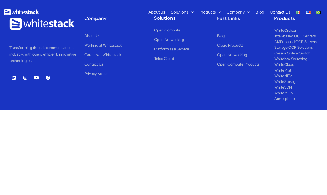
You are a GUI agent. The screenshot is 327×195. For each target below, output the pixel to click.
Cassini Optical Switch (292, 53)
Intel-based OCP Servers (295, 36)
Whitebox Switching (290, 58)
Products (210, 12)
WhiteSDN (283, 87)
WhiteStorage (286, 81)
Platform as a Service (171, 49)
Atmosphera (284, 98)
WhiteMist (282, 70)
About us (156, 12)
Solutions (182, 12)
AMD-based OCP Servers (295, 41)
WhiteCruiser (285, 30)
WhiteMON (283, 92)
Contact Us (280, 12)
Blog (260, 12)
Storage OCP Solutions (293, 47)
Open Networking (169, 39)
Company (238, 12)
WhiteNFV (283, 75)
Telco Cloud (164, 58)
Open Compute (167, 30)
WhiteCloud (284, 64)
